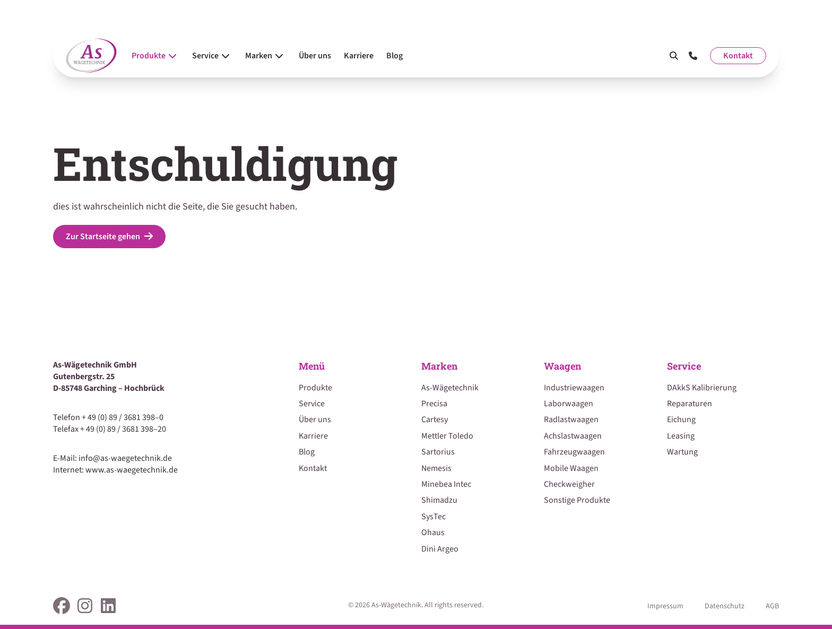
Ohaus (433, 532)
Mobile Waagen (571, 468)
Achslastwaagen (573, 436)
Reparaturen (689, 403)
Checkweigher (569, 484)
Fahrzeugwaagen (574, 452)
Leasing (681, 436)
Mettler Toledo (447, 436)
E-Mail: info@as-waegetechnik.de (112, 458)
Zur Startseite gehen (109, 236)
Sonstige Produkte (577, 500)
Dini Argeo (439, 549)
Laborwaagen (568, 403)
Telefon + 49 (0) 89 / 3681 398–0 (108, 417)
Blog (307, 452)
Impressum (665, 606)
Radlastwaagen (571, 419)
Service (312, 403)
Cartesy (434, 419)
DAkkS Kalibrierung (701, 388)
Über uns (315, 419)
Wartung (682, 452)
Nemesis (436, 468)
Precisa (434, 403)
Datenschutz (724, 606)
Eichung (681, 419)
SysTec (433, 516)
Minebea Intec (446, 484)
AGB (772, 606)
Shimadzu (439, 500)
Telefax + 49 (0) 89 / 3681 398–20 (109, 429)
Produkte (315, 388)
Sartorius (438, 452)
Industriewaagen (574, 388)
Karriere (313, 436)
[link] (61, 605)
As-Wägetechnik (450, 388)
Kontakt (738, 56)
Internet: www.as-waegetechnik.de (115, 470)
